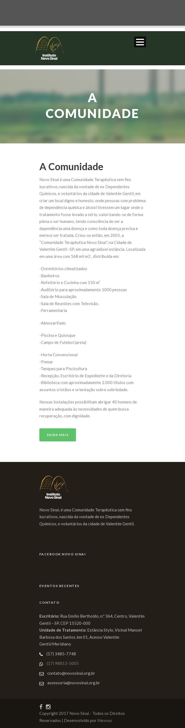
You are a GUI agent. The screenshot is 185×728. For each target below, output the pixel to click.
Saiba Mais (58, 435)
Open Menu (140, 42)
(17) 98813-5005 (63, 663)
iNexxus (104, 720)
